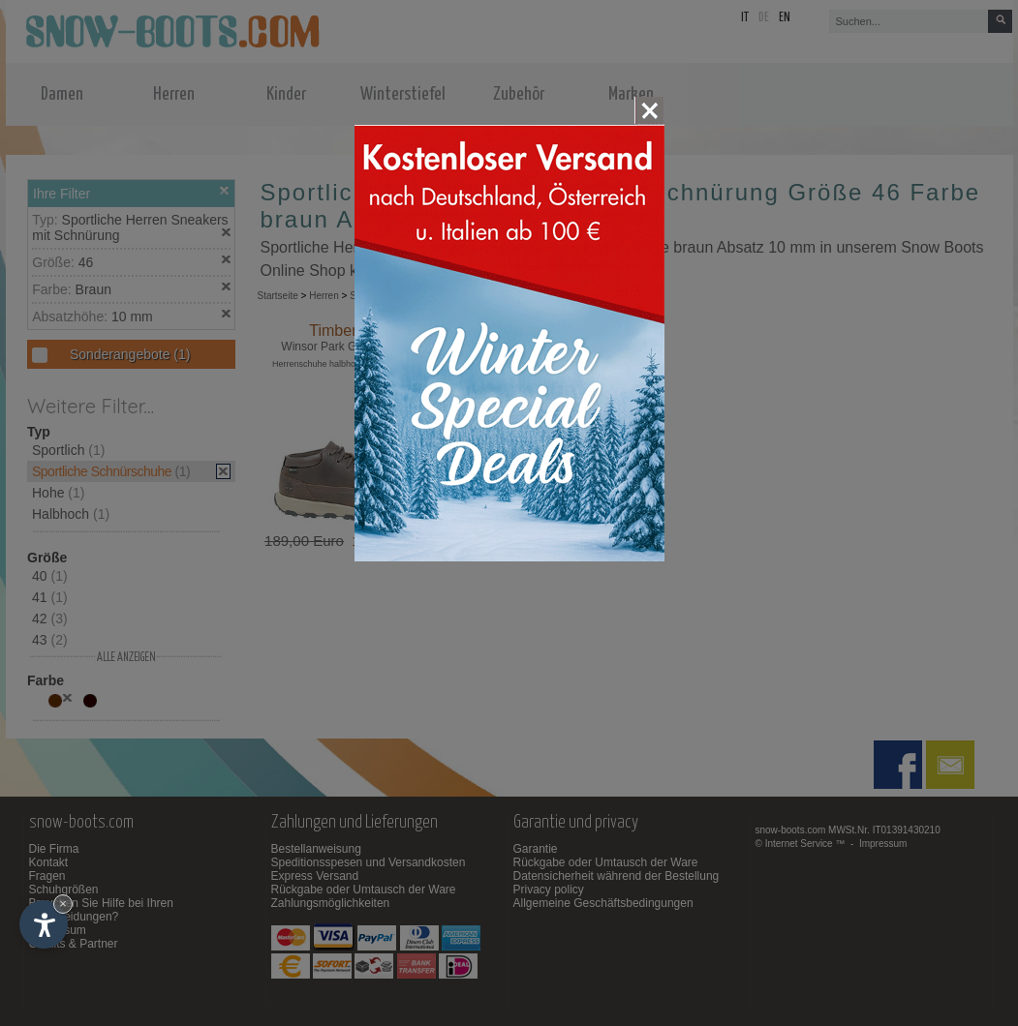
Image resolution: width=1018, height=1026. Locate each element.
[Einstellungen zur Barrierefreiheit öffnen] (43, 924)
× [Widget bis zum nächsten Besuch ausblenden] (63, 903)
